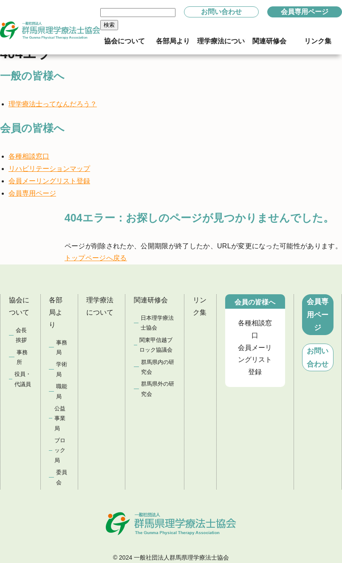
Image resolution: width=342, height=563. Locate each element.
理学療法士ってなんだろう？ (52, 104)
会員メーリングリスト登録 (49, 181)
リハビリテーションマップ (49, 168)
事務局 (61, 347)
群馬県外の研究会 (157, 389)
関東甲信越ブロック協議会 (155, 345)
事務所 (22, 357)
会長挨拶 (21, 335)
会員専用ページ (304, 11)
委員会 (61, 477)
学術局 (61, 369)
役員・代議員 (22, 379)
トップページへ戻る (96, 258)
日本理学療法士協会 (157, 323)
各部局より (55, 312)
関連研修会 (151, 300)
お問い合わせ (221, 11)
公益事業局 (59, 418)
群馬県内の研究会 (157, 367)
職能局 (61, 391)
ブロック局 (59, 450)
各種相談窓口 (28, 156)
